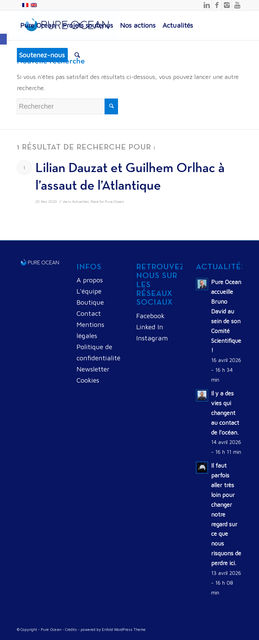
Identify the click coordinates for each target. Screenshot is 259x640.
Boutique (90, 302)
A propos (90, 280)
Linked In (149, 327)
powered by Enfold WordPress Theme (113, 629)
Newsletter (93, 369)
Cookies (88, 380)
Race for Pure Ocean (107, 201)
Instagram (152, 338)
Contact (89, 313)
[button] (3, 39)
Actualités (80, 201)
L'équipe (89, 291)
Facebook (150, 315)
